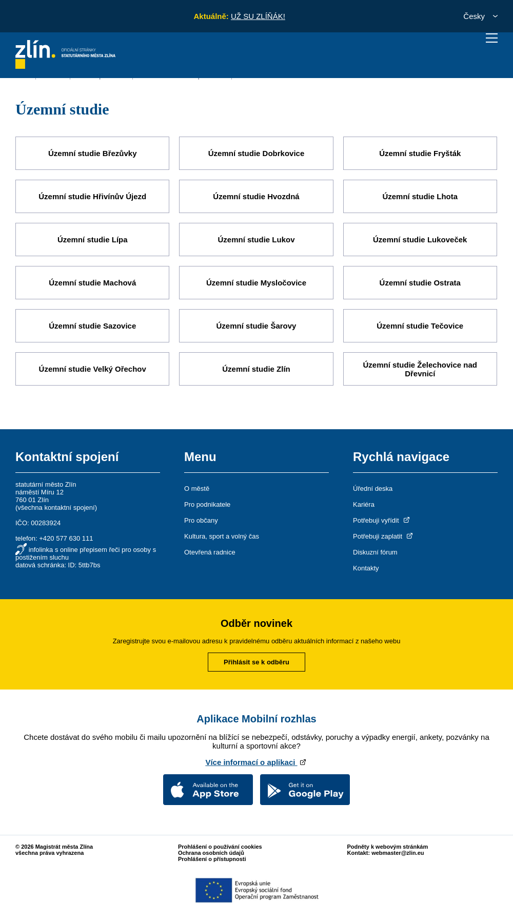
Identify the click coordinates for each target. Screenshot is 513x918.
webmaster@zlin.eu (397, 853)
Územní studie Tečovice (420, 325)
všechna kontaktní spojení (55, 507)
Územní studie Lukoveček (420, 239)
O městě (196, 488)
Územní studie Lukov (256, 239)
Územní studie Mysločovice (256, 282)
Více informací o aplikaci (256, 762)
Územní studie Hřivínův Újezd (92, 196)
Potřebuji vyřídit (382, 520)
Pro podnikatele (207, 504)
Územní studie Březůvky (92, 153)
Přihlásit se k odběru (256, 662)
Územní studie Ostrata (420, 282)
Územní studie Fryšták (420, 153)
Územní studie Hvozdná (256, 196)
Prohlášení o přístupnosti (212, 859)
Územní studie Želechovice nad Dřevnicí (420, 369)
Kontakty (366, 568)
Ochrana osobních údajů (211, 853)
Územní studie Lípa (92, 239)
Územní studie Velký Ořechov (92, 369)
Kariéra (363, 504)
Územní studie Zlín (256, 369)
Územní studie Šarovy (256, 325)
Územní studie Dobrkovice (256, 153)
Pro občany (201, 520)
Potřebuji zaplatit (384, 536)
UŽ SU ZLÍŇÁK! (258, 16)
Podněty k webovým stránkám (387, 847)
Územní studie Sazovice (92, 325)
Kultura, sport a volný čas (221, 536)
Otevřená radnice (209, 552)
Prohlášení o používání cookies (220, 847)
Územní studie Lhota (420, 196)
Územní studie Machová (92, 282)
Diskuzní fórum (375, 552)
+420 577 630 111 (66, 538)
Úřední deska (372, 488)
